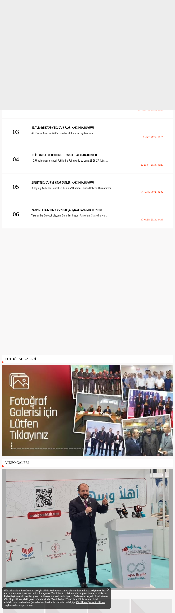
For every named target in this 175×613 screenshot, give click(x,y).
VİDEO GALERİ (17, 462)
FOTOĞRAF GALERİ (20, 359)
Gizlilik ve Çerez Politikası (90, 602)
